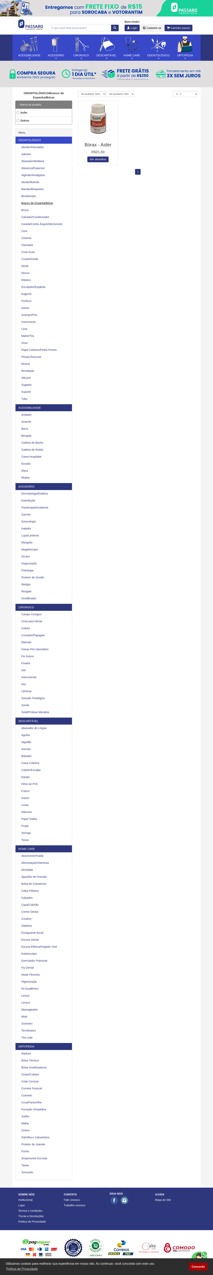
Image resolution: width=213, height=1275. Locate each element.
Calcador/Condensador (35, 217)
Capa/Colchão (30, 904)
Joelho (25, 1116)
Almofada (27, 869)
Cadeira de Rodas (32, 449)
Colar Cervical (29, 1081)
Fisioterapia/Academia (34, 507)
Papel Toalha (29, 818)
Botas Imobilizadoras (34, 1067)
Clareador (27, 245)
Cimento (26, 238)
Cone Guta (28, 252)
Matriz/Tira (27, 335)
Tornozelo (27, 1172)
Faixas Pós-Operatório (34, 649)
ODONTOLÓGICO (29, 140)
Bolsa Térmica (30, 1060)
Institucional (25, 1199)
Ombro (25, 1130)
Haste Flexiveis (30, 974)
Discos (25, 273)
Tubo (24, 398)
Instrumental (28, 677)
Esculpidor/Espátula (33, 287)
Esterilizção (28, 500)
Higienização (29, 981)
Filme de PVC (29, 784)
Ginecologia (28, 521)
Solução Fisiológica (33, 698)
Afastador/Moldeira (32, 161)
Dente (25, 266)
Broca (25, 210)
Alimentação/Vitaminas (35, 862)
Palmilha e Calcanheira (35, 1137)
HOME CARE (26, 848)
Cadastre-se (152, 28)
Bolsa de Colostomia (33, 883)
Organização (29, 563)
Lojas (21, 1205)
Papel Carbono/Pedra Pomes (39, 349)
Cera (24, 231)
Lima (24, 328)
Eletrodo (26, 642)
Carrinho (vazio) (178, 28)
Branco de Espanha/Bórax (37, 203)
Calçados (27, 897)
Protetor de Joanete (33, 1144)
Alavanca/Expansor (33, 168)
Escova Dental (30, 939)
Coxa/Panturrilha (31, 1102)
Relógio (25, 584)
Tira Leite (27, 1037)
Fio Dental (27, 967)
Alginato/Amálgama (33, 175)
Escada (25, 463)
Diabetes (26, 925)
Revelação (27, 370)
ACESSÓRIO (26, 486)
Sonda (25, 705)
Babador (26, 756)
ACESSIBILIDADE (29, 407)
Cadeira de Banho (32, 442)
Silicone (26, 377)
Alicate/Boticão (30, 182)
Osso (24, 342)
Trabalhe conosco (74, 1205)
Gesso (25, 307)
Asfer (22, 112)
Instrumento (28, 321)
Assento (26, 421)
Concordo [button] (198, 1266)
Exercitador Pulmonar (34, 960)
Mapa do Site (163, 1199)
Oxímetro (27, 1023)
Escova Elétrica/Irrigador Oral (39, 946)
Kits (23, 684)
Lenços (25, 1002)
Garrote (25, 514)
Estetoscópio (29, 953)
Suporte (26, 391)
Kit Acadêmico (30, 988)
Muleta (25, 477)
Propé (25, 825)
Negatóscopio (29, 549)
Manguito (27, 542)
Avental (25, 749)
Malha (25, 1123)
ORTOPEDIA (26, 1046)
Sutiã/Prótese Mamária (35, 712)
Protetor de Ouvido (32, 577)
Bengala (26, 435)
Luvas (25, 805)
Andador (26, 414)
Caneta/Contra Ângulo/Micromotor (41, 224)
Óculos (25, 556)
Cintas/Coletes (30, 1074)
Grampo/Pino (29, 314)
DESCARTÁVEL (28, 721)
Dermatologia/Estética (34, 493)
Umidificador (28, 598)
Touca (25, 839)
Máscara (26, 811)
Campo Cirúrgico (31, 614)
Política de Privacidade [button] (22, 1269)
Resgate (26, 591)
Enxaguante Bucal (32, 932)
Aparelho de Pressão (34, 876)
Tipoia (25, 1165)
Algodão (26, 742)
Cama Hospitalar (31, 456)
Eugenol (26, 294)
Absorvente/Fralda (32, 855)
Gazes (25, 798)
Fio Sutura (27, 656)
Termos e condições (30, 1210)
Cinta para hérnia (31, 621)
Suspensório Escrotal (34, 1158)
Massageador (29, 1009)
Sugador (26, 384)
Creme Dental (29, 911)
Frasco (25, 791)
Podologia (27, 570)
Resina (25, 363)
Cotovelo (26, 1095)
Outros (23, 120)
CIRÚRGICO (26, 607)
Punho (25, 1151)
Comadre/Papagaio (33, 635)
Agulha (25, 735)
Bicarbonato (28, 196)
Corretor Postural (31, 1088)
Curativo (26, 918)
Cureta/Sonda (29, 259)
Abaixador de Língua (33, 728)
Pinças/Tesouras (31, 356)
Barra (24, 428)
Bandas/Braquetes (32, 189)
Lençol (25, 995)
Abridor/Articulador (32, 147)
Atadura (26, 1053)
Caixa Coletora (30, 763)
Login (132, 28)
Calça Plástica (30, 890)
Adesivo (26, 154)
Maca (24, 470)
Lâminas (26, 691)
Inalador (26, 528)
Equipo (25, 777)
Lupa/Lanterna (30, 535)
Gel (23, 670)
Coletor (25, 628)
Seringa (26, 832)
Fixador (25, 663)
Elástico (26, 280)
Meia (24, 1016)
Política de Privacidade (32, 1221)
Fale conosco (72, 1199)
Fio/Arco (26, 300)
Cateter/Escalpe (31, 770)
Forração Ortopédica (33, 1109)
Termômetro (28, 1030)
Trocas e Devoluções (31, 1216)
